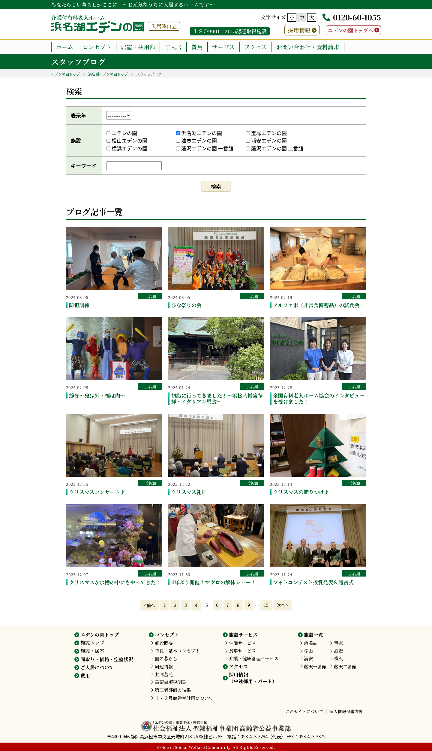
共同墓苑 (164, 674)
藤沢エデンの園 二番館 (274, 148)
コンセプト (97, 47)
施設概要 (164, 643)
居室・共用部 (138, 47)
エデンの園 (121, 133)
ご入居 (173, 47)
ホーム (64, 47)
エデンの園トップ (65, 74)
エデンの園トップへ (350, 30)
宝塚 (338, 643)
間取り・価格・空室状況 (106, 659)
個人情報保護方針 (346, 711)
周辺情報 (164, 666)
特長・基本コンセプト (177, 650)
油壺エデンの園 (196, 140)
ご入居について (97, 667)
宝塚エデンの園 (266, 133)
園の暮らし (166, 658)
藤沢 (315, 666)
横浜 (338, 658)
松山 (308, 650)
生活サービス (242, 643)
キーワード (83, 165)
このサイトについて (304, 711)
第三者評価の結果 (173, 690)
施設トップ (92, 642)
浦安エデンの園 (266, 140)
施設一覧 (313, 634)
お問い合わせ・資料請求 (308, 47)
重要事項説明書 (170, 682)
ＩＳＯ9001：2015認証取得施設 (230, 31)
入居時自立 (164, 26)
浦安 (308, 658)
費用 (197, 47)
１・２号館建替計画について (184, 698)
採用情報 (299, 30)
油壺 (338, 650)
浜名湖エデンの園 (199, 133)
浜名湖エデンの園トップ (108, 74)
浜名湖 (150, 296)
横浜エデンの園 (126, 148)
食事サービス (242, 650)
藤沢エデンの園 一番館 (204, 148)
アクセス (255, 47)
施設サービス (243, 634)
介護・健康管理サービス (253, 658)
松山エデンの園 (126, 140)
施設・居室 (92, 650)
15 (266, 605)
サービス (223, 47)
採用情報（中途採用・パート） (253, 678)
